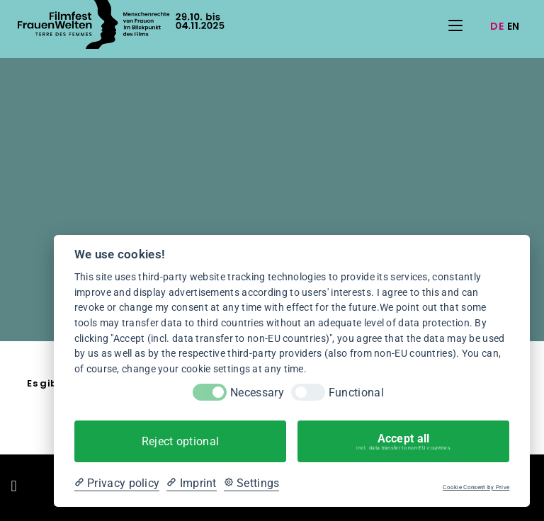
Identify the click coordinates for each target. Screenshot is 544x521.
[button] (14, 486)
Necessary (257, 392)
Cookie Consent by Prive (476, 487)
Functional (356, 392)
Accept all (403, 442)
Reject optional (181, 441)
